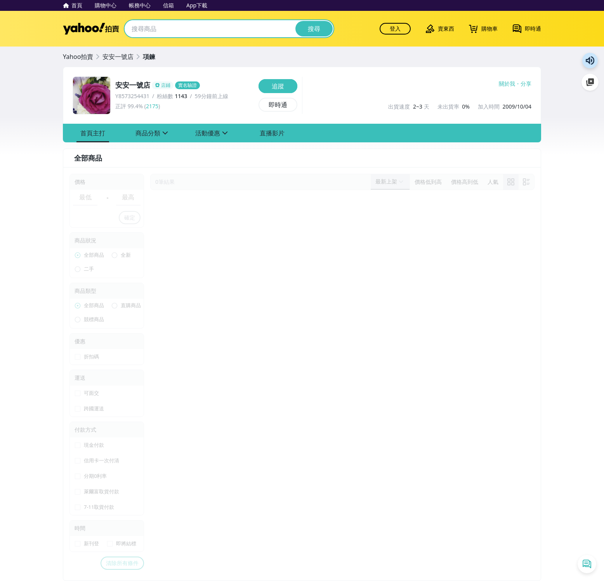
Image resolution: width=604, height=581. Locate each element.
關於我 (507, 83)
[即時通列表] (587, 564)
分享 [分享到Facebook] (526, 83)
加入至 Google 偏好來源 (590, 82)
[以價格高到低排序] (464, 182)
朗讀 (590, 60)
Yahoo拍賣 (91, 28)
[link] (511, 182)
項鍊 (149, 56)
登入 (395, 28)
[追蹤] (278, 86)
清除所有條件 (122, 563)
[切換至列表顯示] (526, 182)
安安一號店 (118, 56)
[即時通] (278, 105)
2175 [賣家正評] (152, 106)
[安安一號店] (184, 85)
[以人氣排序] (493, 182)
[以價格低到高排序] (428, 182)
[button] (93, 133)
